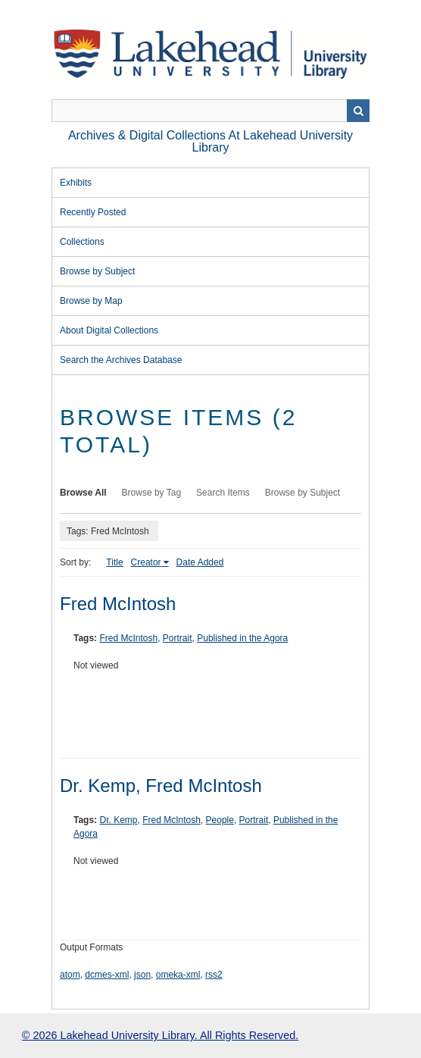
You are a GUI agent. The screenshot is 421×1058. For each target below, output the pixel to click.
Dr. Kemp (118, 820)
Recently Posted (93, 212)
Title (114, 562)
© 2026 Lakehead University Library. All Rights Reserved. (160, 1035)
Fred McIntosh (118, 603)
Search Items (223, 492)
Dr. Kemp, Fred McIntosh (161, 785)
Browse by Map (91, 301)
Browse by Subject (97, 271)
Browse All (83, 492)
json (142, 974)
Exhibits (76, 182)
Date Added (200, 562)
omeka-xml (178, 974)
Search (358, 110)
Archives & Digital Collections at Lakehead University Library (210, 141)
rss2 (214, 974)
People (220, 820)
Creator (146, 562)
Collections (82, 241)
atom (70, 974)
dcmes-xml (107, 974)
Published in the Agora (242, 638)
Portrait (177, 638)
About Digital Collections (109, 330)
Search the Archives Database (121, 360)
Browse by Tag (152, 492)
